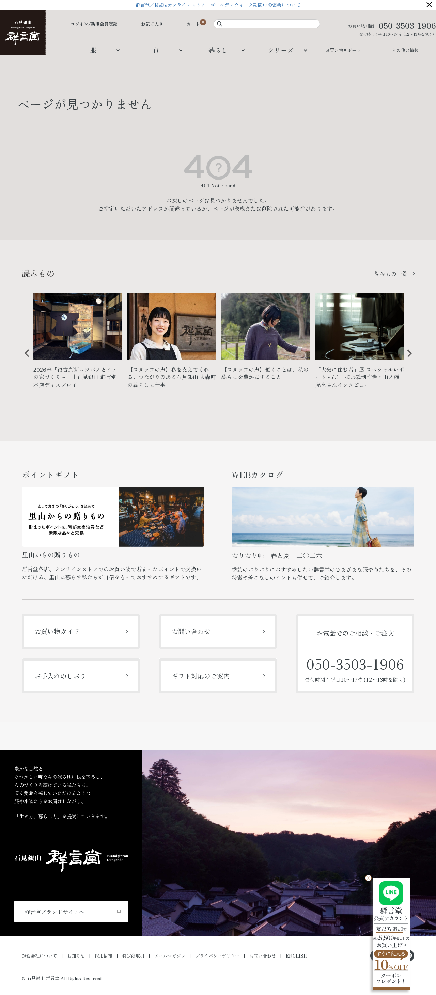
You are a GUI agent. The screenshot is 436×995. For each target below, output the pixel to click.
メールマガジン (169, 955)
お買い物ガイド (57, 631)
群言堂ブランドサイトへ (54, 911)
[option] (77, 343)
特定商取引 (133, 955)
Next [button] (407, 358)
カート (193, 23)
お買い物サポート (343, 50)
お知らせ (76, 955)
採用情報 (103, 955)
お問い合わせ (191, 631)
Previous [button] (24, 358)
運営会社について (39, 955)
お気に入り (152, 23)
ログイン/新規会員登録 (94, 23)
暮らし (218, 50)
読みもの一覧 (391, 273)
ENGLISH (296, 955)
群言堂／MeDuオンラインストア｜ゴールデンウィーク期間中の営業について (218, 4)
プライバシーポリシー (217, 955)
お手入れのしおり (60, 675)
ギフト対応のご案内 (201, 675)
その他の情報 (405, 50)
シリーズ (281, 50)
